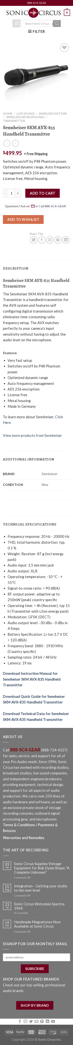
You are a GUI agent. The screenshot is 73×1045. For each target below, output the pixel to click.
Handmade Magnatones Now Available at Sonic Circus (37, 924)
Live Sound (26, 113)
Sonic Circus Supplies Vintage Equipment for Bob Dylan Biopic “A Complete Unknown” (41, 868)
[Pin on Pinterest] (58, 240)
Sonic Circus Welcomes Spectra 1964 (39, 906)
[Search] (57, 23)
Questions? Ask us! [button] (36, 206)
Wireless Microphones (25, 117)
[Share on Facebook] (42, 240)
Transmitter (14, 120)
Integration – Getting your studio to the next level (40, 888)
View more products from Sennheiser (32, 435)
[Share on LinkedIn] (66, 240)
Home (7, 113)
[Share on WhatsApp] (33, 240)
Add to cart (42, 193)
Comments (21, 913)
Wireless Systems (53, 113)
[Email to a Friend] (50, 240)
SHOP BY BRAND (35, 1005)
